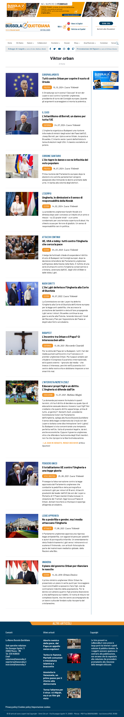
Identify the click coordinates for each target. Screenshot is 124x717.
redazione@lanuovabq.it (16, 659)
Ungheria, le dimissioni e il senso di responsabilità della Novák (62, 199)
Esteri (46, 206)
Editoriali (47, 125)
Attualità (47, 528)
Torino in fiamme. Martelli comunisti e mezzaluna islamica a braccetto (52, 660)
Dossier (67, 43)
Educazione (48, 394)
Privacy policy (11, 707)
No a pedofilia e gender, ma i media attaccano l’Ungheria (62, 521)
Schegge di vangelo (16, 48)
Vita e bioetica (49, 476)
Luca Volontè (71, 87)
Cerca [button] (114, 43)
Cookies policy (25, 707)
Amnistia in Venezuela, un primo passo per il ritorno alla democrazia (52, 678)
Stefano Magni (74, 394)
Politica (47, 87)
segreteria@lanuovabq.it (16, 661)
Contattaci (104, 43)
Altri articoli (62, 623)
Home (10, 43)
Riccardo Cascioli (75, 345)
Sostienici (54, 43)
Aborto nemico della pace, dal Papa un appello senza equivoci (51, 644)
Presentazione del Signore (88, 48)
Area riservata (89, 43)
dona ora (106, 23)
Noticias (78, 29)
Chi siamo (19, 43)
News (76, 23)
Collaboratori (42, 43)
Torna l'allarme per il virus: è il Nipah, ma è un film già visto (53, 694)
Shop (76, 43)
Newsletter (106, 29)
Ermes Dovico (70, 574)
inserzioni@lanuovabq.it (16, 664)
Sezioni (29, 43)
